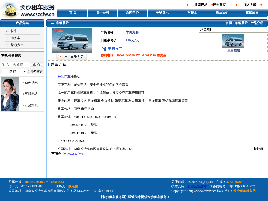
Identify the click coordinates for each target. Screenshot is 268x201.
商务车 (15, 38)
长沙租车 (64, 77)
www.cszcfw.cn (74, 154)
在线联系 (31, 105)
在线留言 (252, 12)
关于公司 (102, 12)
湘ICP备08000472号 (242, 186)
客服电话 (31, 94)
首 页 (72, 12)
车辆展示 (162, 12)
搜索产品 (200, 5)
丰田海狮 (233, 51)
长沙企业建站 (197, 186)
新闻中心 (132, 12)
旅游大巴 (17, 45)
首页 (229, 23)
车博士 (192, 12)
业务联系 (31, 82)
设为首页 (219, 5)
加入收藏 (249, 5)
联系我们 (222, 12)
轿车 (14, 31)
